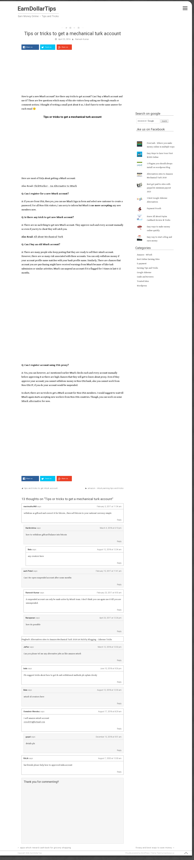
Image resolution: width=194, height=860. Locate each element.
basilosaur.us (169, 853)
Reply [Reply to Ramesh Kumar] (119, 610)
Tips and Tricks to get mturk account (41, 488)
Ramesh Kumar (82, 39)
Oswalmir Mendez (31, 711)
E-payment (141, 263)
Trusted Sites (143, 281)
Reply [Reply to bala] (119, 682)
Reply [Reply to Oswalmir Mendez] (119, 729)
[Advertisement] (72, 73)
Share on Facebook (29, 48)
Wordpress (142, 286)
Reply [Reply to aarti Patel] (119, 584)
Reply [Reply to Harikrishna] (119, 541)
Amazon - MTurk (95, 488)
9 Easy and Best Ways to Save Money (154, 847)
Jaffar (26, 647)
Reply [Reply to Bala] (119, 563)
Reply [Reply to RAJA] (119, 772)
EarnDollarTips (37, 8)
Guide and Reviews (145, 277)
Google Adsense (144, 272)
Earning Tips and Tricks (113, 488)
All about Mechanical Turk (48, 236)
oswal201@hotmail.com (34, 722)
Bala (30, 549)
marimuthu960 (30, 506)
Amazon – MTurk (144, 255)
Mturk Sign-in (73, 201)
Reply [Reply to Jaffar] (119, 660)
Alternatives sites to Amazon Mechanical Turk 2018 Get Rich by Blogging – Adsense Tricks (71, 639)
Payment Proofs (154, 208)
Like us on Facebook (150, 129)
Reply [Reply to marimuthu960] (119, 520)
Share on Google (65, 48)
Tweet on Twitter (48, 48)
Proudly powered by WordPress (137, 853)
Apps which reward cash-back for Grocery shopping (45, 847)
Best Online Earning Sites (148, 259)
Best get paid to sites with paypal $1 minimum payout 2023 (159, 188)
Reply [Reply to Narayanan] (119, 631)
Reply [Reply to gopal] (119, 750)
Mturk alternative (31, 401)
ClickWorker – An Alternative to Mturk (55, 186)
